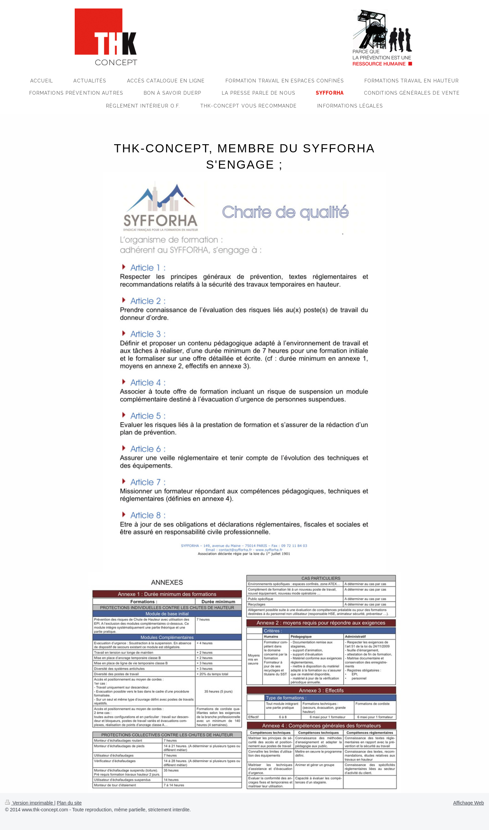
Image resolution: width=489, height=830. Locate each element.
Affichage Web (468, 803)
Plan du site (69, 803)
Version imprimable (29, 803)
